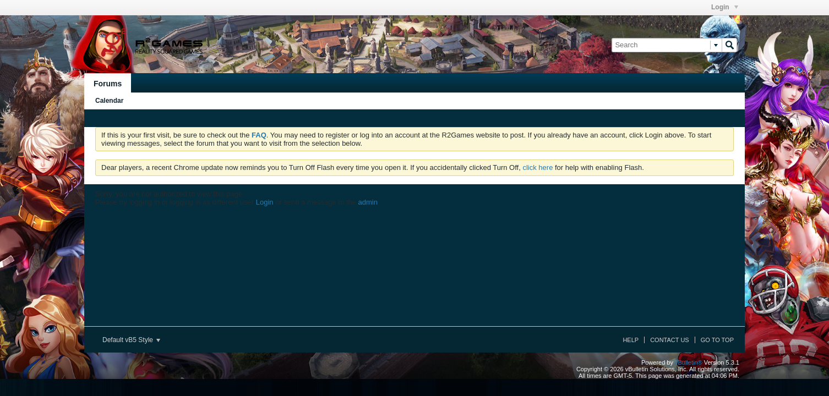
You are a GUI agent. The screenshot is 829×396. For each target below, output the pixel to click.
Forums (108, 83)
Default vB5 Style (131, 340)
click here (537, 167)
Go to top (717, 340)
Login (724, 7)
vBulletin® (688, 362)
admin (367, 202)
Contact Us (669, 340)
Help (631, 340)
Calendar (109, 101)
